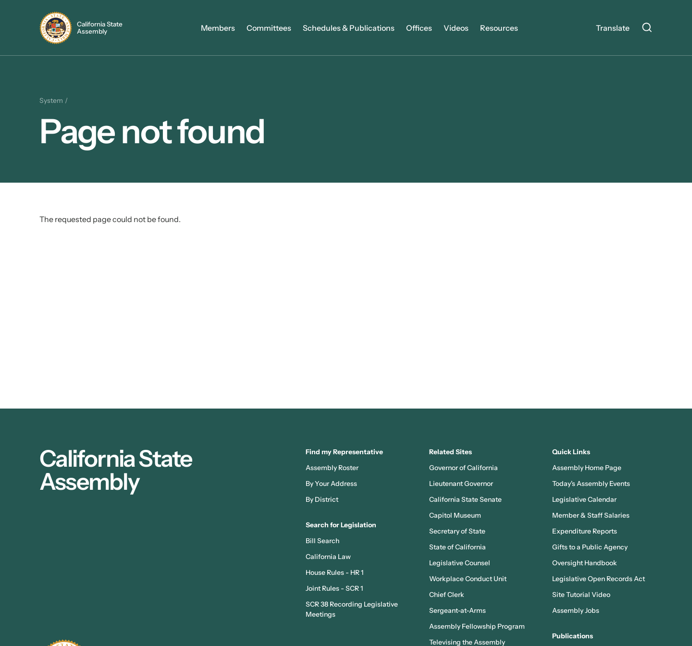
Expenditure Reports (584, 531)
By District (322, 499)
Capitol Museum (455, 515)
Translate (613, 28)
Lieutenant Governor (461, 483)
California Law (328, 556)
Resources (499, 28)
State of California (457, 547)
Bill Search (322, 540)
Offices (419, 28)
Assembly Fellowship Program (477, 626)
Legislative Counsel (459, 563)
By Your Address (331, 483)
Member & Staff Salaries (591, 515)
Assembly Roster (332, 467)
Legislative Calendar (584, 499)
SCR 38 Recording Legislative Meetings (352, 609)
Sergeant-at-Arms (457, 610)
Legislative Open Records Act (598, 578)
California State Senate (465, 499)
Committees (269, 28)
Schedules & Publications (349, 28)
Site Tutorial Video (581, 594)
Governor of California (463, 467)
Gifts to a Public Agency (590, 547)
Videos (456, 28)
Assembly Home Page (586, 467)
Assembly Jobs (575, 610)
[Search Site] (647, 29)
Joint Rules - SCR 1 (334, 588)
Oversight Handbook (584, 563)
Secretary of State (457, 531)
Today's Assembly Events (591, 483)
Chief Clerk (446, 594)
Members (218, 28)
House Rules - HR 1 (334, 572)
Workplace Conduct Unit (468, 578)
